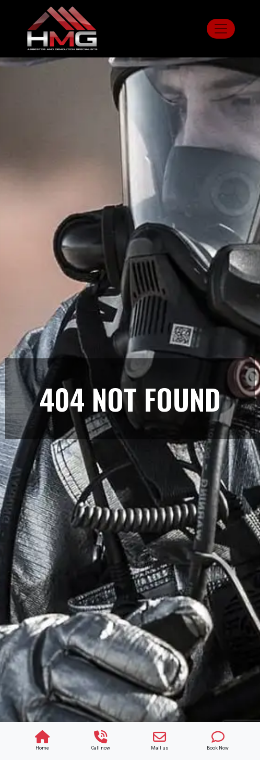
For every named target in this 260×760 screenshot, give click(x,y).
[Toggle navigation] (221, 29)
